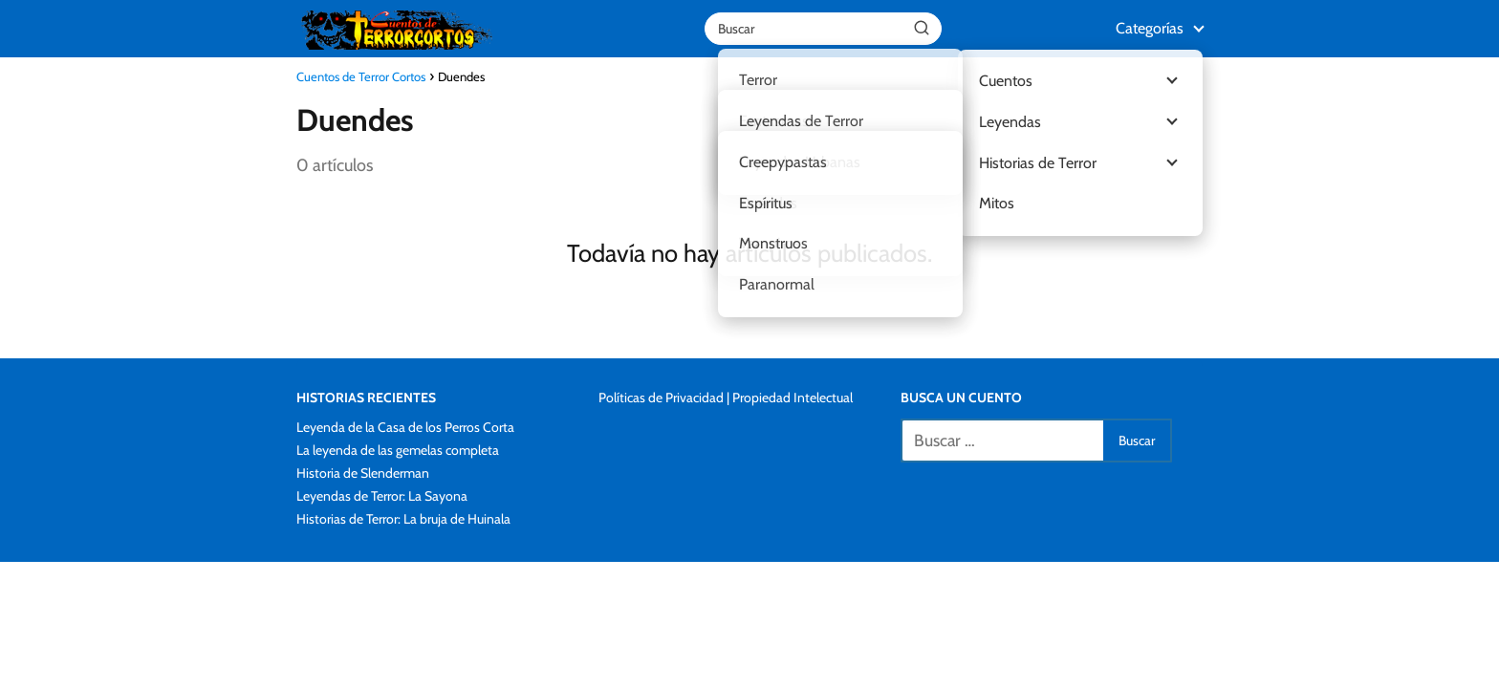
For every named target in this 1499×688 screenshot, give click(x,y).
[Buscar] (922, 27)
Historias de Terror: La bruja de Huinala (403, 518)
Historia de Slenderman (362, 473)
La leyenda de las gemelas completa (397, 450)
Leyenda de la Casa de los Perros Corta (405, 427)
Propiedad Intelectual (792, 397)
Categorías (1150, 28)
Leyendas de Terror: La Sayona (381, 496)
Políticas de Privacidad (661, 397)
